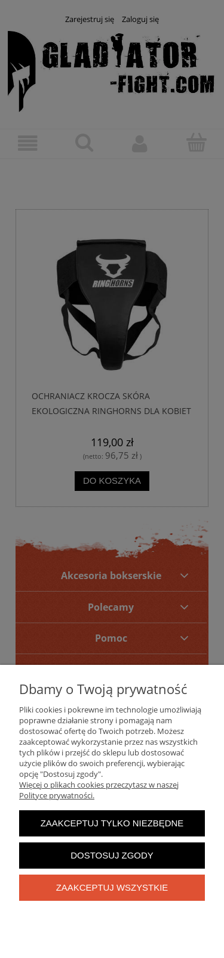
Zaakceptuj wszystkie (112, 887)
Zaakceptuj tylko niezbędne (112, 823)
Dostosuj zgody (111, 855)
